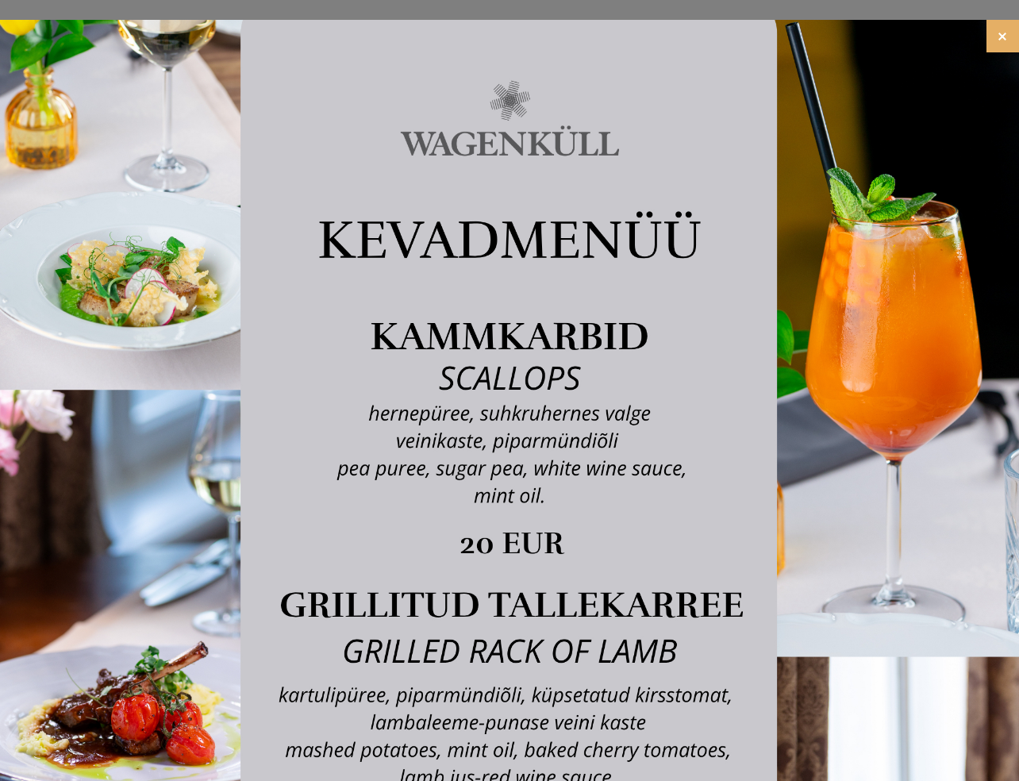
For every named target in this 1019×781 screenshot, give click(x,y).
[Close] (1002, 36)
